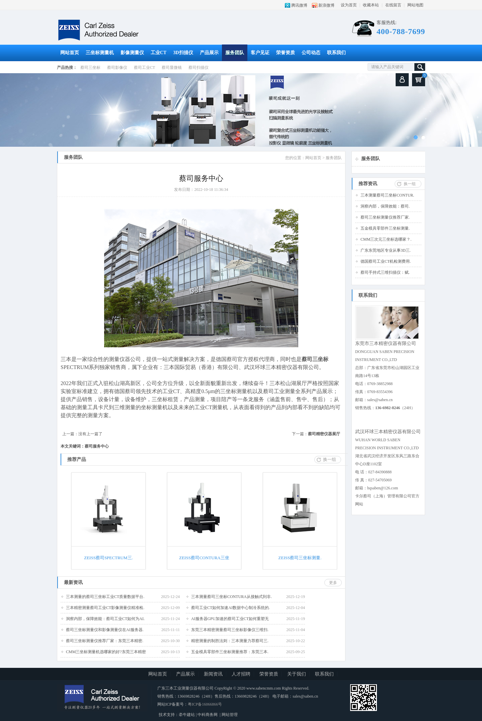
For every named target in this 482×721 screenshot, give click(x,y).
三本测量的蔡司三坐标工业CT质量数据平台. (105, 596)
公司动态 (311, 52)
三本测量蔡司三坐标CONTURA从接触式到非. (231, 596)
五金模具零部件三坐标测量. (385, 228)
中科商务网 (207, 714)
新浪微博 (326, 5)
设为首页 (349, 5)
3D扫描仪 (183, 52)
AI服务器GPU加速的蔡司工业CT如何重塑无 (230, 618)
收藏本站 (371, 5)
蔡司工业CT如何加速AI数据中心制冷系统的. (230, 607)
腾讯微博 (299, 5)
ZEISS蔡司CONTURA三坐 (204, 557)
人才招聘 (241, 674)
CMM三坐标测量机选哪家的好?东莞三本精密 (106, 651)
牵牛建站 (187, 714)
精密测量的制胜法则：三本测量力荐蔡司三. (229, 640)
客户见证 (260, 52)
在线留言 (393, 5)
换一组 (410, 184)
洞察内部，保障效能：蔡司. (385, 206)
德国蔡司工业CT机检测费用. (385, 261)
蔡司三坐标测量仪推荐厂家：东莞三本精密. (104, 640)
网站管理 (230, 714)
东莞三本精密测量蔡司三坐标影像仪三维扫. (229, 629)
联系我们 (336, 52)
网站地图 (415, 5)
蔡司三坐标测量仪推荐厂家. (385, 217)
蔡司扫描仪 (198, 67)
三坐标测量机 (100, 52)
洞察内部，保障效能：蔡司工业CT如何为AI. (105, 618)
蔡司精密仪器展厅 (324, 434)
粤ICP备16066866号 (205, 704)
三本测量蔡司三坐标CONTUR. (387, 195)
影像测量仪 (132, 52)
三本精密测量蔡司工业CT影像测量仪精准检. (105, 607)
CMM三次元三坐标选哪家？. (385, 239)
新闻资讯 (213, 674)
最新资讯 (73, 582)
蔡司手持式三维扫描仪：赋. (385, 272)
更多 (333, 582)
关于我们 (296, 674)
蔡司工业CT (144, 67)
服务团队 (234, 52)
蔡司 (307, 359)
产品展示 (209, 52)
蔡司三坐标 (90, 67)
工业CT (158, 52)
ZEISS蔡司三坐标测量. (300, 557)
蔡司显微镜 (172, 67)
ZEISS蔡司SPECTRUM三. (108, 557)
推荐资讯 (367, 183)
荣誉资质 (285, 52)
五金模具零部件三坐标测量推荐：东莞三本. (229, 651)
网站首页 (69, 52)
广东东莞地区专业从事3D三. (385, 250)
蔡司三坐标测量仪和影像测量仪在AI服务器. (105, 629)
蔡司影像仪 (117, 67)
